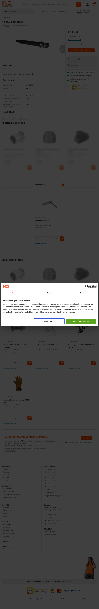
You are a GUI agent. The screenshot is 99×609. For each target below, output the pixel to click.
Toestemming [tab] (17, 293)
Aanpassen (49, 321)
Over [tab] (82, 293)
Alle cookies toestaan (81, 321)
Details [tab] (49, 293)
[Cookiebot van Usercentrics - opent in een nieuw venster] (86, 286)
